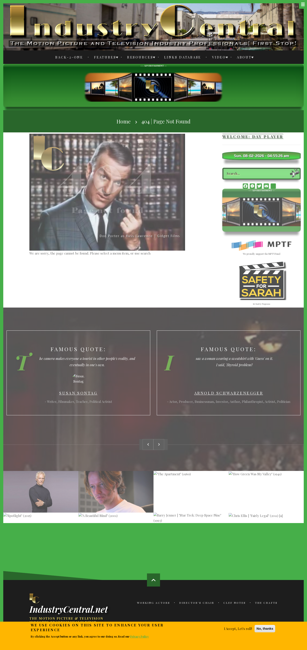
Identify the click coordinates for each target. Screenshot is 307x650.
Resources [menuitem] (139, 58)
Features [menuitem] (104, 58)
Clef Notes (234, 602)
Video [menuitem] (218, 58)
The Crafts (266, 602)
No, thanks (264, 628)
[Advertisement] (153, 86)
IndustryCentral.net (68, 608)
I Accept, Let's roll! (238, 628)
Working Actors (153, 602)
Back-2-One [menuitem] (69, 57)
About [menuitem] (243, 58)
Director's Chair (196, 602)
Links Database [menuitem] (182, 57)
